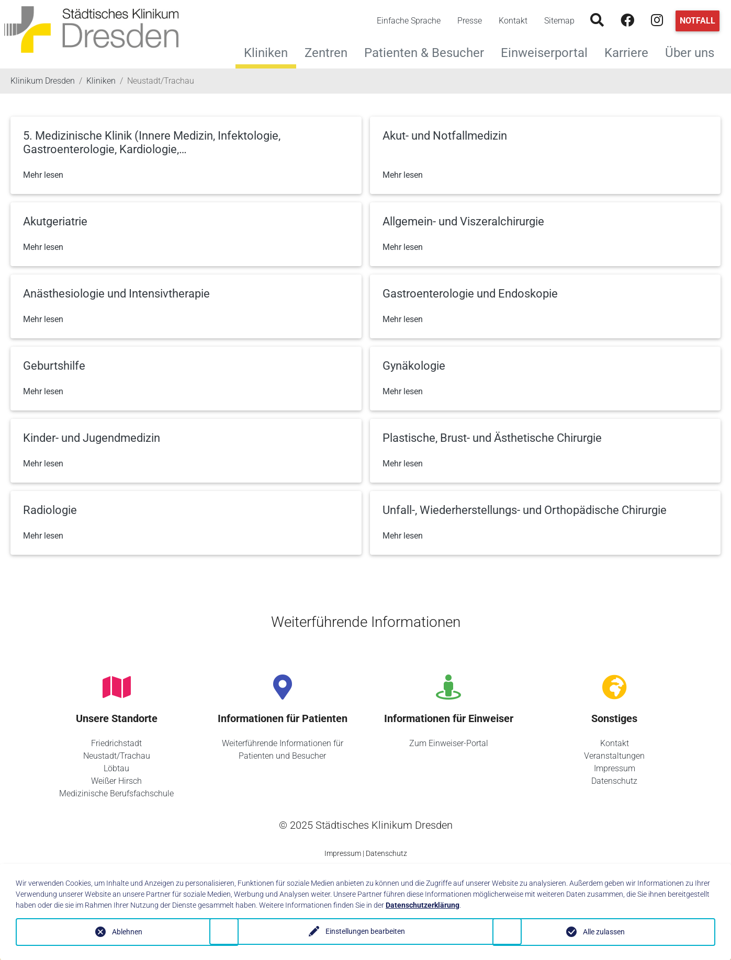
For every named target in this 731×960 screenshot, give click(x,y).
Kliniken (266, 52)
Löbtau (116, 768)
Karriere (630, 51)
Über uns (694, 51)
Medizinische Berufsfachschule (116, 793)
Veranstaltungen (614, 756)
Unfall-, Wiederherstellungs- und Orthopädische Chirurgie (525, 510)
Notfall (697, 21)
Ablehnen (127, 932)
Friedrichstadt (116, 743)
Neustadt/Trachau (116, 756)
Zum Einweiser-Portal (448, 743)
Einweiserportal (548, 51)
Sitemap (559, 21)
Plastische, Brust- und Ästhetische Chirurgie (492, 437)
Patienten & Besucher (428, 51)
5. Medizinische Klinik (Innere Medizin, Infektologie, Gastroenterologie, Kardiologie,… (151, 142)
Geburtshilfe (54, 365)
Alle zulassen (604, 932)
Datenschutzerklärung (422, 905)
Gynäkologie (414, 365)
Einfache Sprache (409, 21)
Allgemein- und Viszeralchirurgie (463, 221)
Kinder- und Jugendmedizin (91, 437)
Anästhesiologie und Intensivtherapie (116, 293)
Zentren (330, 51)
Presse (469, 21)
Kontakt (513, 21)
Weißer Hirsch (116, 781)
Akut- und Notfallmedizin (445, 135)
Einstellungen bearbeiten (365, 932)
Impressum (614, 768)
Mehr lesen (43, 175)
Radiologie (50, 510)
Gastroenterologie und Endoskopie (470, 293)
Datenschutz (614, 781)
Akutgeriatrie (55, 221)
